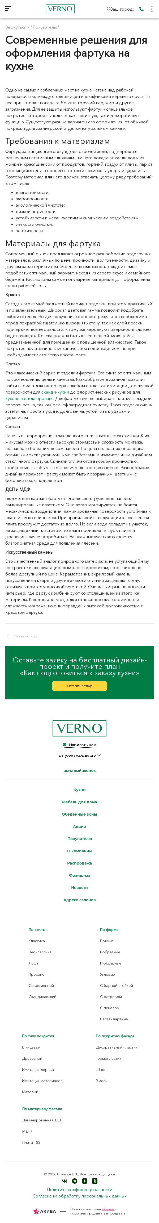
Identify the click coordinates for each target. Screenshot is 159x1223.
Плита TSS (31, 1142)
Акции (79, 826)
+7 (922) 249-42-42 (77, 756)
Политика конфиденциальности (79, 1189)
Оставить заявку (79, 686)
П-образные (110, 963)
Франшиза (79, 875)
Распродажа (79, 863)
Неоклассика (40, 952)
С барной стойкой (116, 985)
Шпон (101, 1069)
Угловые (107, 974)
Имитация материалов (42, 1080)
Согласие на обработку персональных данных (80, 1196)
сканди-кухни (55, 392)
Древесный (32, 1058)
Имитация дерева (38, 1069)
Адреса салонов (79, 900)
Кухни (80, 790)
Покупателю (79, 839)
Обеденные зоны (79, 814)
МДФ (27, 1131)
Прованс (36, 974)
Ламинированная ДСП (42, 1120)
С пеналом (109, 1007)
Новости (79, 888)
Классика (37, 940)
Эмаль (101, 1080)
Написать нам (79, 744)
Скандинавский (42, 996)
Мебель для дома (79, 802)
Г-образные (110, 952)
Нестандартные (114, 1019)
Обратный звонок (79, 771)
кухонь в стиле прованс (29, 398)
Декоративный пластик (116, 1047)
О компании (79, 851)
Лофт (33, 963)
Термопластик (108, 1058)
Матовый (30, 1092)
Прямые (107, 940)
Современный (41, 985)
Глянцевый (31, 1047)
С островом (111, 996)
